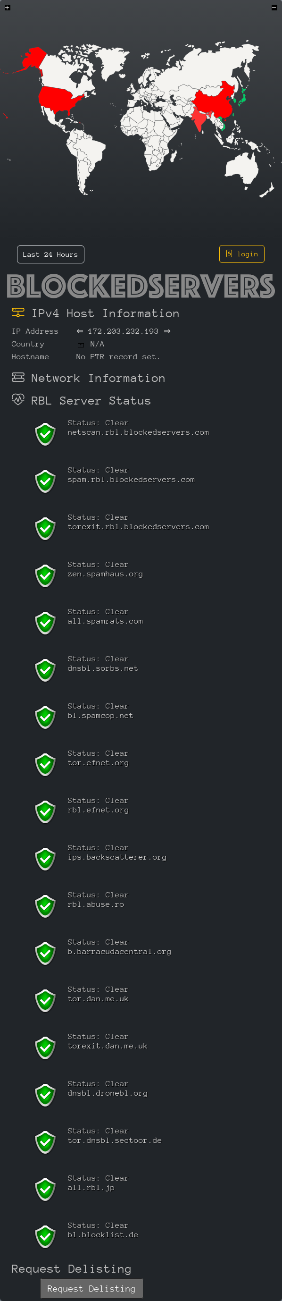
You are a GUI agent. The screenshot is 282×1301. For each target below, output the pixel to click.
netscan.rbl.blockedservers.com (138, 432)
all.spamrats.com (105, 621)
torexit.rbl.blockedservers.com (138, 526)
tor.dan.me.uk (98, 998)
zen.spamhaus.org (105, 573)
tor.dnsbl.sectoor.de (115, 1140)
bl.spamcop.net (101, 715)
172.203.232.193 (123, 331)
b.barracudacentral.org (120, 951)
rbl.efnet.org (98, 809)
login (241, 254)
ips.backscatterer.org (117, 857)
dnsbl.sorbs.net (103, 668)
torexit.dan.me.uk (108, 1045)
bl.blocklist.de (103, 1234)
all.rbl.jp (91, 1187)
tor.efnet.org (98, 762)
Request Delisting (92, 1288)
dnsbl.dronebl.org (108, 1093)
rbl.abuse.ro (96, 904)
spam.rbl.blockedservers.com (131, 479)
